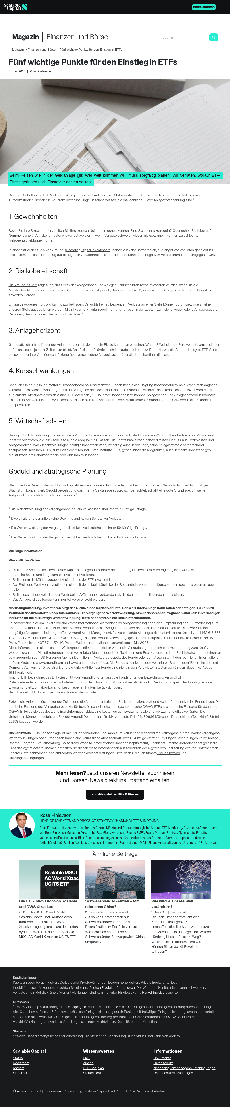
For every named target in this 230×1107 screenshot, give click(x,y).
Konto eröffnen (204, 7)
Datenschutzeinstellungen (173, 1073)
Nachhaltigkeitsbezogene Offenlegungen (184, 1068)
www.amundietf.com (86, 663)
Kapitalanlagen (25, 978)
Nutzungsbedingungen (26, 758)
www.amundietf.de (169, 712)
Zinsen (88, 1063)
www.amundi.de (136, 712)
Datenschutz (163, 1063)
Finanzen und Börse (77, 37)
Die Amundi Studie (23, 285)
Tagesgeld (78, 1007)
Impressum (52, 1091)
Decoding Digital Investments (88, 250)
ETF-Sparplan (93, 1068)
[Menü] (223, 7)
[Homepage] (15, 7)
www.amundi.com (49, 663)
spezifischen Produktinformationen (108, 988)
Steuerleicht (92, 1073)
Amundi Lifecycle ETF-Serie (196, 350)
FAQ (86, 1058)
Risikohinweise (168, 753)
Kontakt (35, 1091)
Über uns (20, 1091)
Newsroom (21, 1063)
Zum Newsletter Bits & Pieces (115, 794)
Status (18, 1058)
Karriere (18, 1068)
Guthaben (21, 1002)
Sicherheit (20, 1073)
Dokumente (162, 1058)
